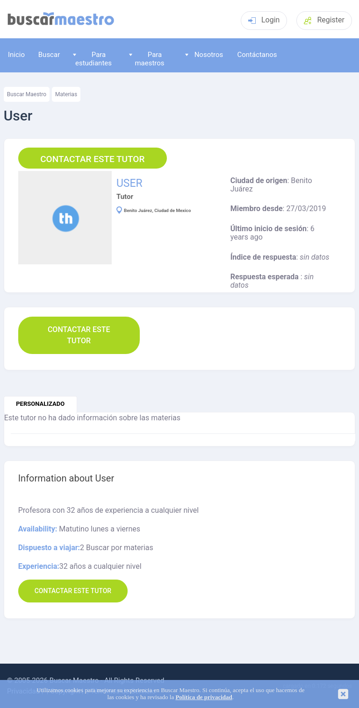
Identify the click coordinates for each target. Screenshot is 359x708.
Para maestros (147, 58)
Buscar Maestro (26, 94)
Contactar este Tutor (92, 159)
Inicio (16, 54)
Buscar (49, 54)
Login (264, 19)
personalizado (40, 403)
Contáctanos (257, 54)
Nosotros (204, 54)
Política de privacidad (203, 697)
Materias (66, 94)
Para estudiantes (92, 58)
